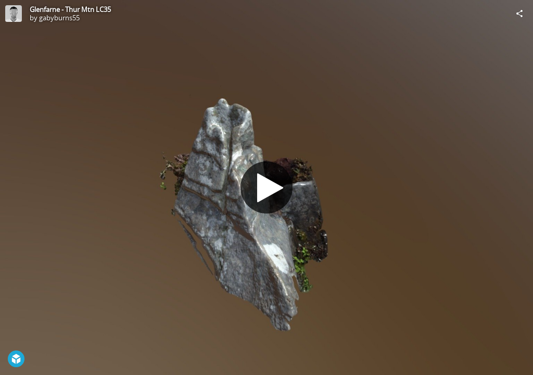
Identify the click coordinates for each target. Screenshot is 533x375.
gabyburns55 (59, 17)
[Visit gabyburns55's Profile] (13, 13)
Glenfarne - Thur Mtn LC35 (70, 9)
